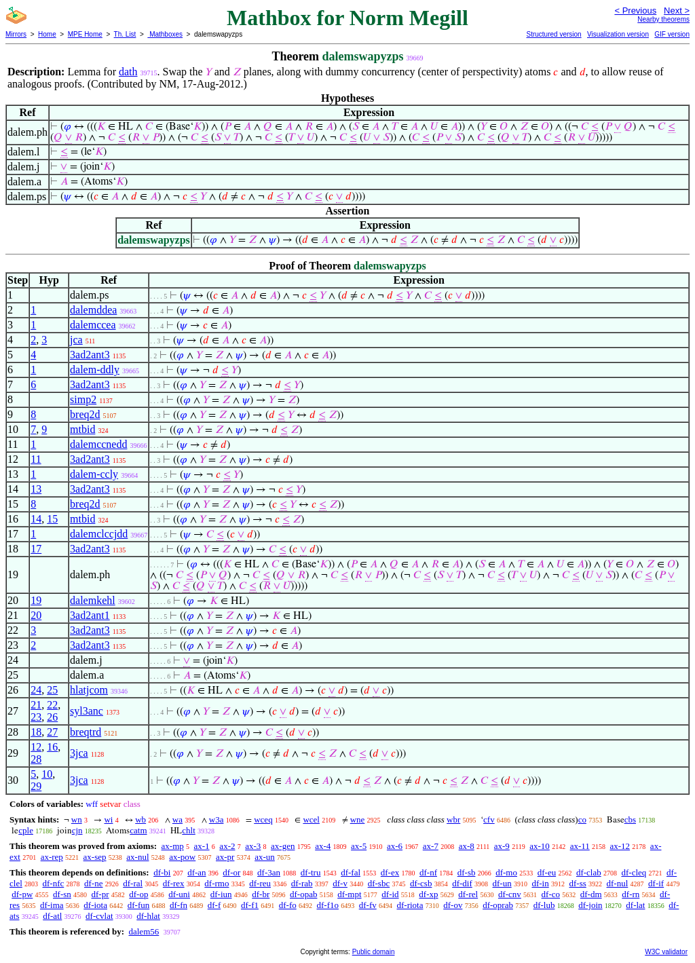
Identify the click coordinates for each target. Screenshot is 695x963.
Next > (677, 10)
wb (140, 819)
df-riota (409, 905)
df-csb (421, 883)
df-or (231, 872)
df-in (539, 883)
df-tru (311, 872)
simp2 (83, 399)
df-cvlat (99, 916)
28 (36, 759)
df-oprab (498, 905)
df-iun (221, 894)
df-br (260, 894)
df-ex (390, 872)
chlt (188, 830)
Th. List (125, 34)
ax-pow (182, 857)
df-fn (178, 905)
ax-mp (173, 846)
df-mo (506, 872)
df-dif (462, 883)
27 (52, 732)
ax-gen (283, 846)
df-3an (268, 872)
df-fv (368, 905)
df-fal (350, 872)
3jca (79, 753)
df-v (340, 883)
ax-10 (539, 846)
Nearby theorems (663, 19)
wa (177, 819)
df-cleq (633, 872)
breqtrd (85, 732)
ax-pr (225, 857)
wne (357, 819)
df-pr (100, 894)
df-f (214, 905)
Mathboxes (165, 34)
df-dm (591, 894)
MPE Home (85, 34)
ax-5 (359, 846)
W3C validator (666, 952)
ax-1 (202, 846)
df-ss (577, 883)
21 (36, 705)
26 (52, 717)
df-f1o (327, 905)
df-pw (22, 894)
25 (52, 690)
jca (76, 339)
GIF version (672, 34)
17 (36, 548)
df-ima (52, 905)
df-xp (428, 894)
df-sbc (379, 883)
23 (36, 717)
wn (76, 819)
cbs (630, 819)
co (582, 819)
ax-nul (137, 857)
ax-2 (227, 846)
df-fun (139, 905)
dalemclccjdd (99, 534)
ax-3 (253, 846)
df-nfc (53, 883)
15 (52, 519)
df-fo (288, 905)
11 (36, 459)
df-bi (161, 872)
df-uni (179, 894)
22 (52, 705)
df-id (389, 894)
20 (36, 615)
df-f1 (250, 905)
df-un (502, 883)
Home (47, 34)
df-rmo (216, 883)
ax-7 (430, 846)
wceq (263, 819)
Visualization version (618, 34)
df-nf (428, 872)
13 (36, 489)
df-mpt (349, 894)
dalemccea (93, 325)
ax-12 (620, 846)
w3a (216, 819)
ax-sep (95, 857)
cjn (77, 830)
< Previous (635, 10)
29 (36, 786)
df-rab (302, 883)
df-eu (547, 872)
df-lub (544, 905)
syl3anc (86, 711)
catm (138, 830)
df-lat (635, 905)
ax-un (265, 857)
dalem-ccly (94, 474)
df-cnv (509, 894)
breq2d (85, 414)
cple (25, 830)
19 (36, 600)
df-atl (52, 916)
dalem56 (143, 931)
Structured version (553, 34)
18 (36, 732)
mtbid (82, 429)
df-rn (630, 894)
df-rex (174, 883)
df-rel (468, 894)
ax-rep (52, 857)
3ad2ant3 (90, 354)
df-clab (588, 872)
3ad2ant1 (90, 615)
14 (36, 519)
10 (46, 774)
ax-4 (323, 846)
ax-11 (580, 846)
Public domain (373, 952)
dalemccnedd (98, 444)
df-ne (93, 883)
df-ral (133, 883)
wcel (311, 819)
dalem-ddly (94, 369)
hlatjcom (89, 690)
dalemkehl (92, 600)
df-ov (452, 905)
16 (52, 747)
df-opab (303, 894)
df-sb (466, 872)
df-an (196, 872)
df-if (656, 883)
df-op (138, 894)
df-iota (95, 905)
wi (108, 819)
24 (36, 690)
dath (128, 71)
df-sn (62, 894)
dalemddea (93, 310)
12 (36, 747)
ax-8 (466, 846)
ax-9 (502, 846)
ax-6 (394, 846)
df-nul (617, 883)
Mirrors (15, 34)
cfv (489, 819)
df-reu (260, 883)
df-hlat (148, 916)
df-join (590, 905)
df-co (551, 894)
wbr (453, 819)
